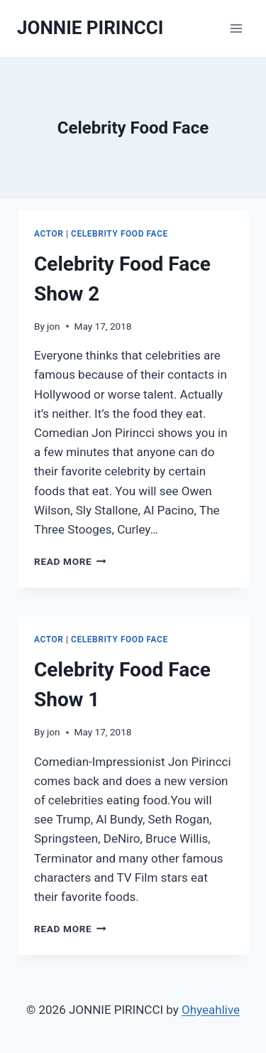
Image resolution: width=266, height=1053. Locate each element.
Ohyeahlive (211, 1010)
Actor (49, 234)
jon (53, 326)
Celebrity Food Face (119, 234)
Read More (70, 561)
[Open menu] (236, 28)
